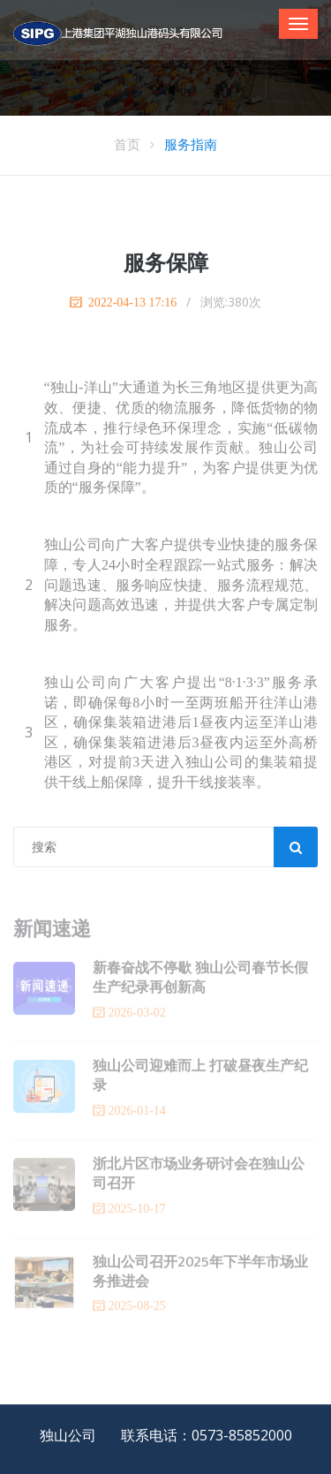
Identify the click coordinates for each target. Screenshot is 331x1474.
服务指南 (190, 144)
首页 (127, 144)
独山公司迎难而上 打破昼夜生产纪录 (200, 1079)
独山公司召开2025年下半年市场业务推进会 (200, 1275)
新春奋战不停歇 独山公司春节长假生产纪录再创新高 (200, 981)
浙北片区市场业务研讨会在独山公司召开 (199, 1177)
